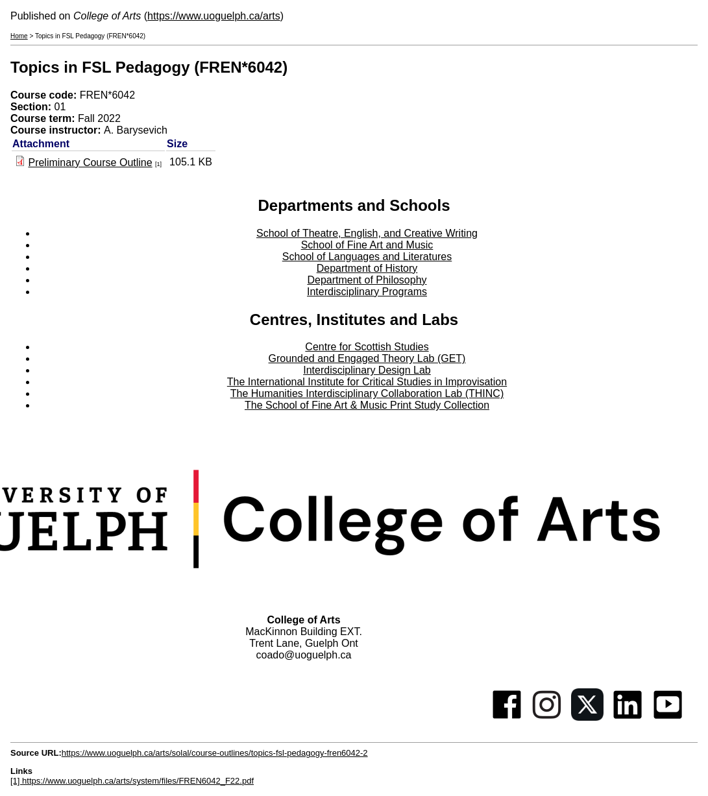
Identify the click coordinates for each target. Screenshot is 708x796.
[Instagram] (547, 717)
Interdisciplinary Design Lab (367, 370)
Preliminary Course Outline (90, 162)
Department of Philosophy (366, 279)
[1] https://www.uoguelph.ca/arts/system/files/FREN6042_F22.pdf (132, 781)
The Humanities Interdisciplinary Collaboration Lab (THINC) (367, 393)
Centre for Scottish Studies (366, 346)
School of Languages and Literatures (367, 256)
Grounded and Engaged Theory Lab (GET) (367, 358)
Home (19, 36)
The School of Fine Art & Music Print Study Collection (367, 405)
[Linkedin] (627, 717)
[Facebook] (507, 717)
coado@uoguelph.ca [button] (303, 654)
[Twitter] (587, 717)
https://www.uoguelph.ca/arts (213, 15)
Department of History (367, 268)
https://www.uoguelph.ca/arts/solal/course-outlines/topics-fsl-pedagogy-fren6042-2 (215, 753)
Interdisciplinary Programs (367, 291)
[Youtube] (668, 717)
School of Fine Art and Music (367, 244)
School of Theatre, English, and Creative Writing (367, 233)
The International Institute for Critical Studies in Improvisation (367, 381)
